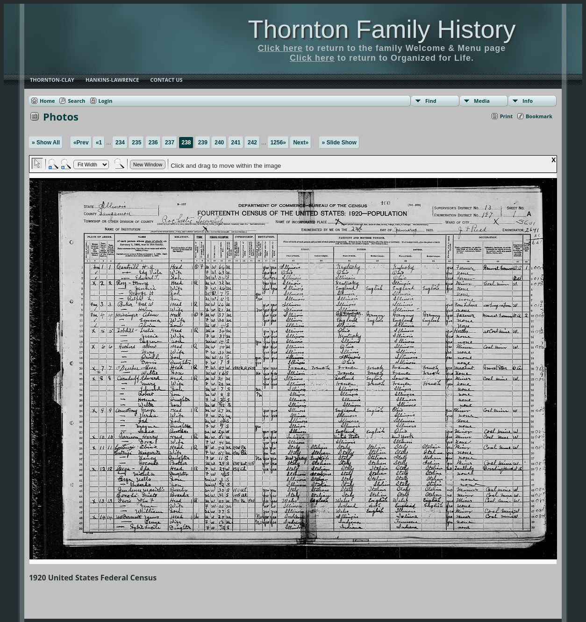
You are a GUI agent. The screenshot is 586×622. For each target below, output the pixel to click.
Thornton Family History (381, 29)
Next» (300, 142)
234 (120, 142)
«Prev (81, 142)
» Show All (46, 142)
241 (236, 142)
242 (252, 142)
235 (136, 142)
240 (219, 142)
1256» (278, 142)
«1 (99, 142)
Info (527, 100)
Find (430, 100)
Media (482, 100)
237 (169, 142)
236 (153, 142)
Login (106, 100)
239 (202, 142)
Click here (280, 48)
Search (76, 100)
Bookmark (539, 116)
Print (506, 116)
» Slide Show (339, 142)
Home (47, 100)
